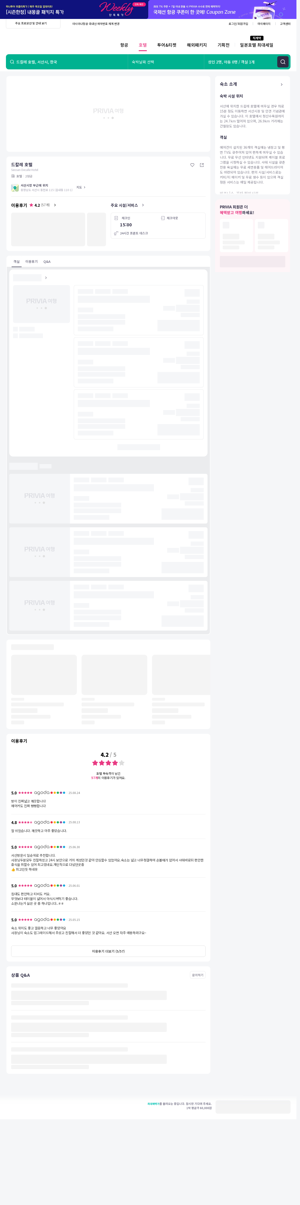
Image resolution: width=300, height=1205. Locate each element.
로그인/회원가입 (238, 24)
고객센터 (285, 24)
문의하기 (197, 975)
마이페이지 (264, 24)
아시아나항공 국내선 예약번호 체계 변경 (96, 24)
